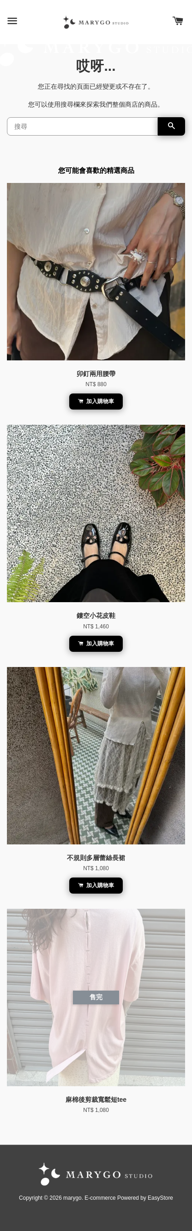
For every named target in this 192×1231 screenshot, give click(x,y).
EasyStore (160, 1198)
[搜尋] (82, 126)
